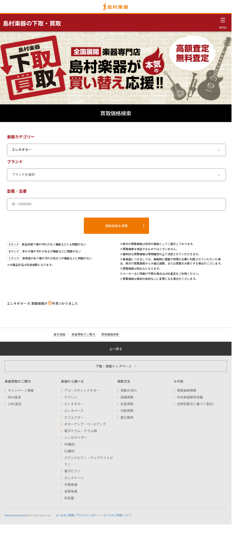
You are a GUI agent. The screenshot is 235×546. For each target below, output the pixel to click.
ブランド (15, 161)
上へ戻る (115, 348)
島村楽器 (59, 334)
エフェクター (74, 417)
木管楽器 (70, 484)
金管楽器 (70, 491)
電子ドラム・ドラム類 (80, 430)
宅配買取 (126, 410)
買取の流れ (128, 390)
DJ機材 (69, 451)
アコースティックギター (82, 390)
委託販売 (126, 417)
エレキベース (74, 410)
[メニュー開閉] (223, 22)
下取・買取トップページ (114, 366)
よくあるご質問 (65, 515)
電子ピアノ (72, 471)
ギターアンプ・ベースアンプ (85, 424)
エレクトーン (74, 477)
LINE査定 (15, 403)
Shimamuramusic (16, 515)
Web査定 (14, 397)
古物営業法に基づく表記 (196, 403)
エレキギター (74, 403)
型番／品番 (17, 191)
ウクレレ (70, 397)
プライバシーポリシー (89, 515)
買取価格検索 (110, 334)
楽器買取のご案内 (83, 334)
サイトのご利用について (118, 515)
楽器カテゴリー (21, 136)
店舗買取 (126, 397)
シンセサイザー (75, 437)
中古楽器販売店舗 (190, 397)
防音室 (69, 498)
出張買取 (126, 403)
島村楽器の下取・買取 (32, 23)
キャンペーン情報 (21, 390)
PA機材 (69, 444)
